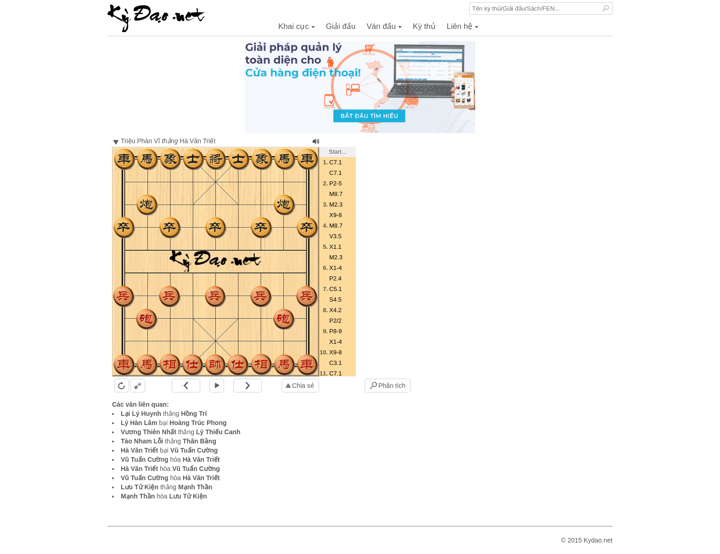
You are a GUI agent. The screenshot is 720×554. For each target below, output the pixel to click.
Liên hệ (464, 29)
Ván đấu (385, 29)
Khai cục (298, 29)
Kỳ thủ (424, 26)
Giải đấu (340, 26)
